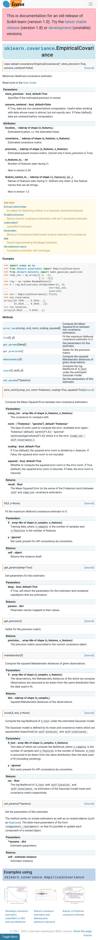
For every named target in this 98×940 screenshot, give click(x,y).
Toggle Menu (10, 936)
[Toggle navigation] (90, 4)
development (59, 27)
